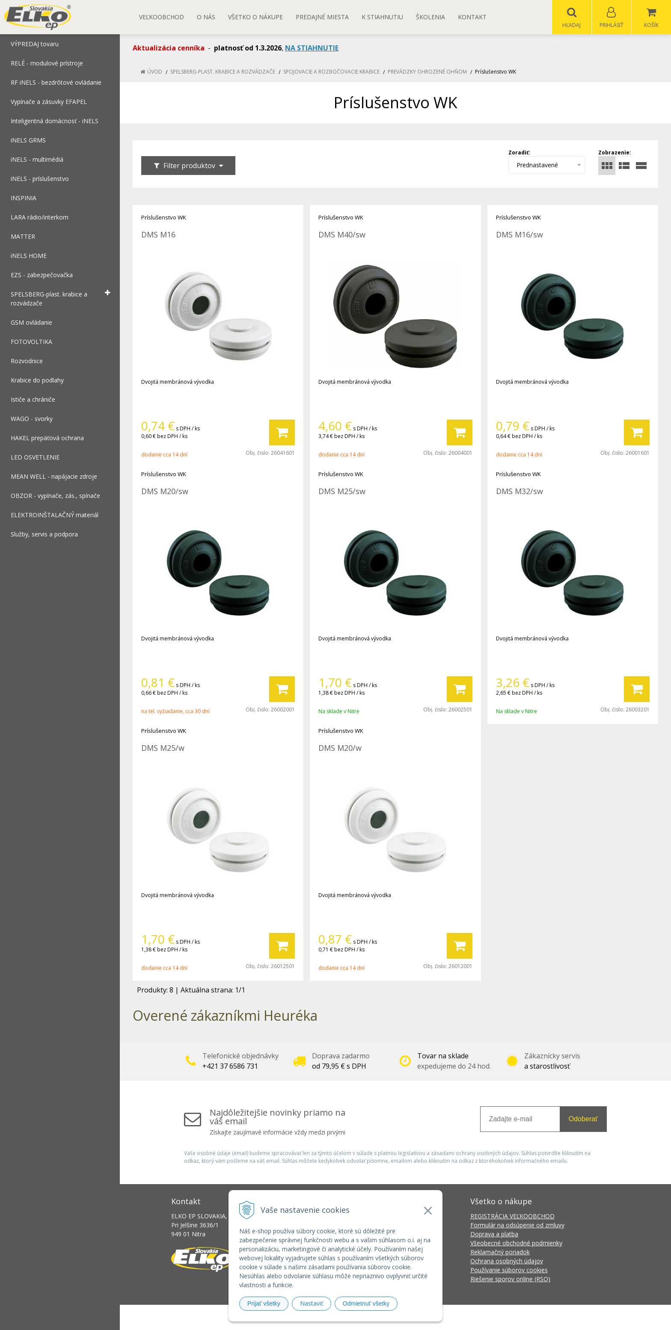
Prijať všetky (263, 1303)
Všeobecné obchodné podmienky (516, 1243)
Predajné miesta (322, 17)
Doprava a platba (494, 1234)
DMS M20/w (340, 748)
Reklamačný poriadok (500, 1252)
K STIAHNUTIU (382, 17)
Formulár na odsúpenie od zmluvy (517, 1225)
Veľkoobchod (161, 17)
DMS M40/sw (341, 235)
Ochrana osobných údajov (506, 1261)
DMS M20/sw (164, 491)
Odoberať (583, 1119)
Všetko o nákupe (255, 17)
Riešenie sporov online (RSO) (510, 1279)
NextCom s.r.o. (489, 1317)
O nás (206, 17)
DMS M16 (158, 235)
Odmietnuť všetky (366, 1303)
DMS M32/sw (519, 491)
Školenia (430, 17)
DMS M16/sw (519, 235)
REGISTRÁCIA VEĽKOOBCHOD (512, 1216)
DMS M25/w (162, 748)
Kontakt (472, 17)
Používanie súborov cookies (509, 1270)
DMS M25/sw (341, 491)
